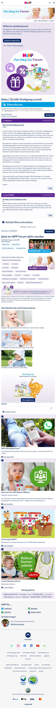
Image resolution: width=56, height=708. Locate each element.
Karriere (36, 665)
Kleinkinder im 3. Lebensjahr (27, 279)
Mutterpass (25, 597)
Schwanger (22, 594)
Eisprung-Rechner (11, 594)
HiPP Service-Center (17, 624)
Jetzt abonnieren (8, 457)
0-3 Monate (18, 275)
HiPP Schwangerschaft (13, 652)
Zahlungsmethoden (20, 668)
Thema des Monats (43, 279)
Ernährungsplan (48, 594)
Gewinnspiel (35, 597)
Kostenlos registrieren (12, 41)
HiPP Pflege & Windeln (29, 652)
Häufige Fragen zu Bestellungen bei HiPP (39, 668)
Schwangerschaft (20, 248)
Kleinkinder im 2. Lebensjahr (9, 279)
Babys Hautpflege (7, 275)
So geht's (51, 20)
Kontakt (41, 671)
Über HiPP (28, 659)
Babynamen (15, 267)
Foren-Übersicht (6, 114)
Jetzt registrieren (43, 20)
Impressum (33, 671)
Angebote (46, 656)
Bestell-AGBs (8, 668)
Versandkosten (46, 665)
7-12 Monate (36, 275)
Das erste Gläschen (21, 271)
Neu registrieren (28, 400)
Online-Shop (47, 597)
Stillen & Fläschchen (7, 271)
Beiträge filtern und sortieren (19, 222)
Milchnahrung (15, 244)
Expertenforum (9, 110)
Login (35, 20)
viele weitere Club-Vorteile (38, 293)
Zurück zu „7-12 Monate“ (9, 116)
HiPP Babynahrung (12, 656)
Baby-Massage (9, 597)
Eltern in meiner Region (8, 282)
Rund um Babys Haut (7, 248)
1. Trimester (5, 264)
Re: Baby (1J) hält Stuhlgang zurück (14, 199)
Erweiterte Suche (10, 412)
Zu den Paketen (8, 587)
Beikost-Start (5, 244)
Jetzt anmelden (8, 504)
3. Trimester (5, 267)
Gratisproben (38, 594)
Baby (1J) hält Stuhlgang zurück (13, 125)
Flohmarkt (20, 282)
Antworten (49, 115)
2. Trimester (15, 264)
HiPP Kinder (23, 656)
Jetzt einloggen (18, 45)
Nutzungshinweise (26, 665)
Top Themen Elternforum (20, 671)
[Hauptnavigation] (2, 2)
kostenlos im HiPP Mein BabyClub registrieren (35, 291)
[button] (49, 2)
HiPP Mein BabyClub (35, 656)
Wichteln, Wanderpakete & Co (34, 282)
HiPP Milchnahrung (43, 652)
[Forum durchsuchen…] (28, 408)
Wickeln (29, 594)
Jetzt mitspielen (8, 546)
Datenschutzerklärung (12, 665)
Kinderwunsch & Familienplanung (11, 260)
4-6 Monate (27, 275)
